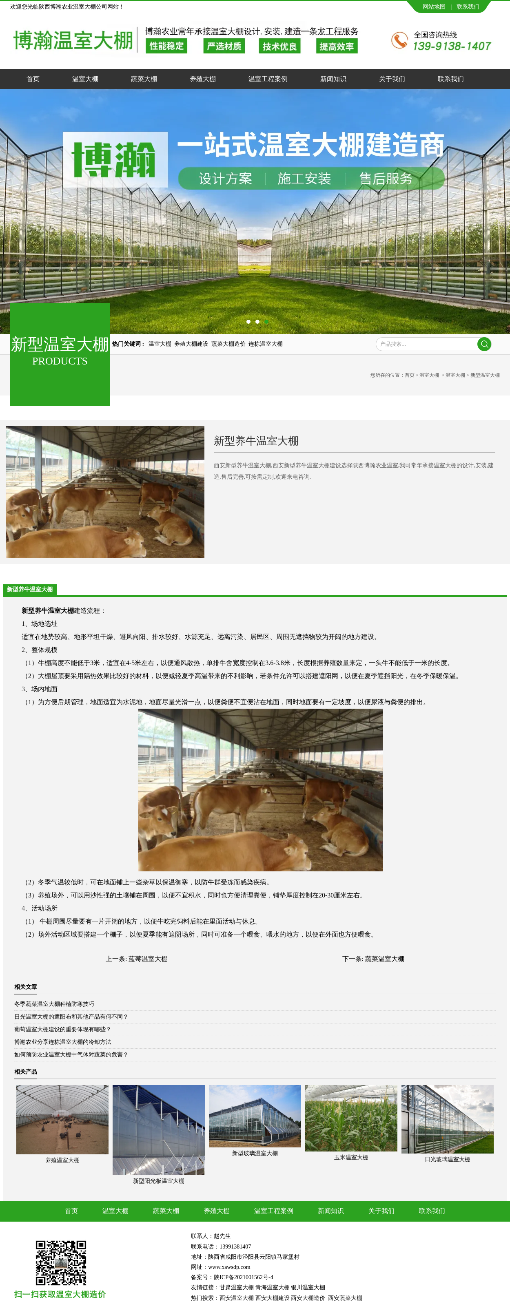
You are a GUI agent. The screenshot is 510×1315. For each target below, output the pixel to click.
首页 (33, 78)
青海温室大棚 (272, 1287)
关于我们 (392, 78)
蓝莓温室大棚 (148, 958)
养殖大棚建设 (191, 344)
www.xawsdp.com (230, 1267)
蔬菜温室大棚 (384, 958)
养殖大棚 (203, 78)
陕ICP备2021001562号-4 (243, 1277)
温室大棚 (85, 78)
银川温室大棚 (308, 1287)
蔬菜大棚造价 (228, 344)
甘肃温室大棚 (237, 1287)
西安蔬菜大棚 (345, 1298)
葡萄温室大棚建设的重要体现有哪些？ (62, 1029)
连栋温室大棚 (265, 344)
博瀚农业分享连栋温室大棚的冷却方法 (62, 1042)
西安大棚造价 (308, 1298)
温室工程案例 (268, 78)
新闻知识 (333, 78)
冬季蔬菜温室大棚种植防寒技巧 (54, 1004)
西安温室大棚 (237, 1298)
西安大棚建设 (272, 1298)
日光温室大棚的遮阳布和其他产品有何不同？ (71, 1017)
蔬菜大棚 (144, 78)
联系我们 (468, 7)
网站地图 (434, 7)
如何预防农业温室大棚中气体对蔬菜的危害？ (71, 1055)
